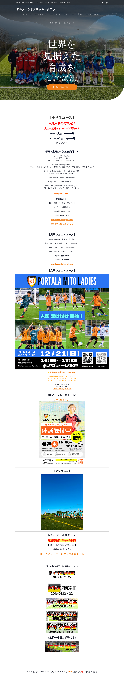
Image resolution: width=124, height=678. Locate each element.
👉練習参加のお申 (54, 372)
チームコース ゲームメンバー (62, 14)
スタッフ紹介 (55, 23)
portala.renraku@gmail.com (62, 220)
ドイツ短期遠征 (62, 561)
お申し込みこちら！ (62, 400)
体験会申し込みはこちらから (62, 224)
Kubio (70, 672)
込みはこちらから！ (69, 372)
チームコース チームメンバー (34, 14)
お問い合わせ (69, 23)
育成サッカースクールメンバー (89, 14)
